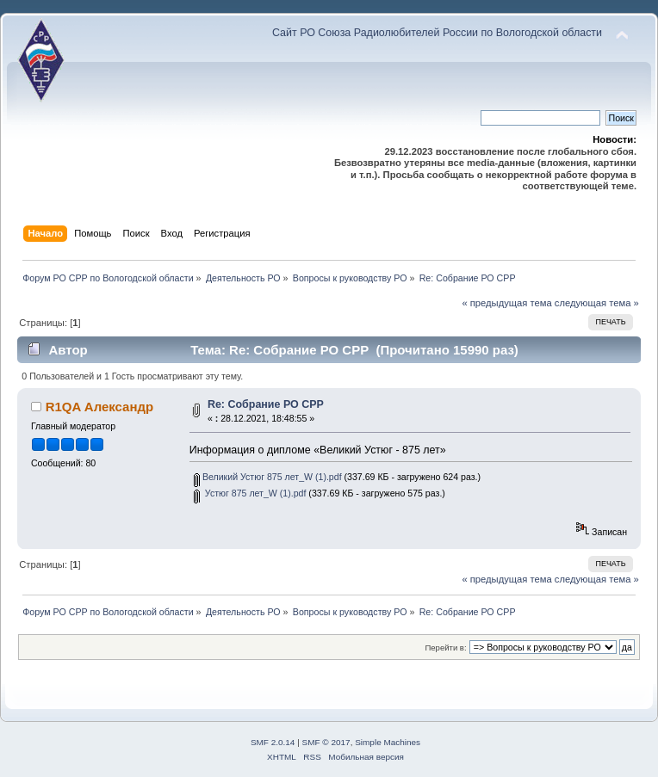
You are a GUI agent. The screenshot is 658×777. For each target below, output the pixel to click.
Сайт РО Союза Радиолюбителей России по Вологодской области (437, 33)
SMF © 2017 (326, 742)
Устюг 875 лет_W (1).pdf (250, 493)
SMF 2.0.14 (273, 742)
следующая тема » (597, 303)
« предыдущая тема (506, 303)
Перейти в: (445, 647)
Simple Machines (387, 742)
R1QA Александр (99, 406)
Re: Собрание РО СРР (266, 404)
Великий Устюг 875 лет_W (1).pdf (268, 477)
